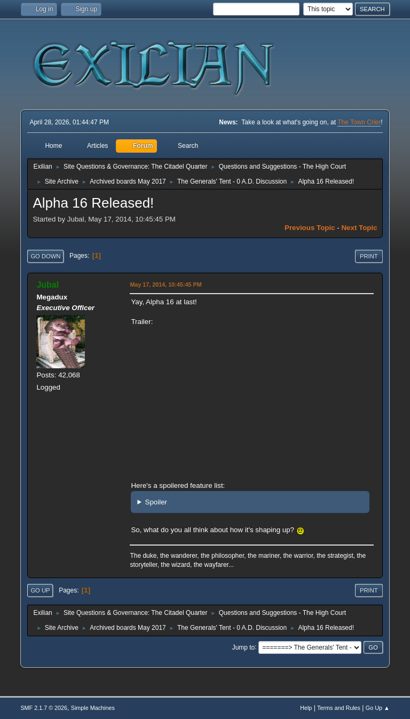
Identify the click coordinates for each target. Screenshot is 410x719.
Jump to (243, 647)
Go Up (40, 590)
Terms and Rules (338, 708)
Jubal (47, 284)
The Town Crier (359, 122)
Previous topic (310, 228)
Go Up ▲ (378, 708)
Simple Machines (93, 708)
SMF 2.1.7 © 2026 (43, 708)
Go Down (45, 256)
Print (369, 256)
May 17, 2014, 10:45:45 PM (165, 284)
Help (306, 708)
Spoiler (156, 502)
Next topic (359, 228)
